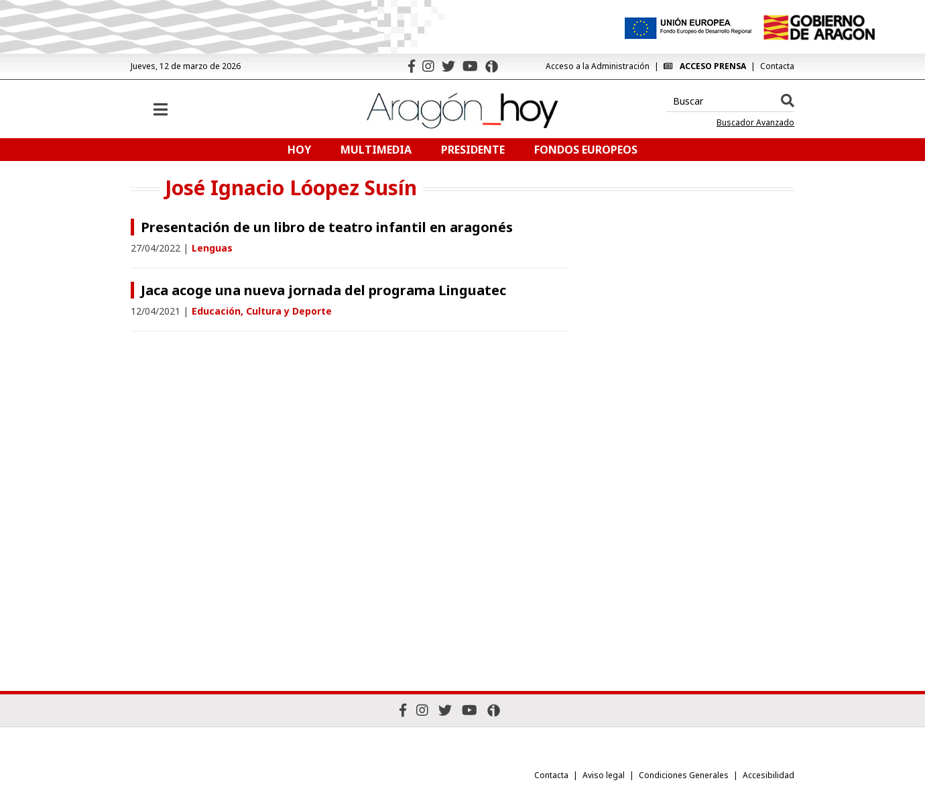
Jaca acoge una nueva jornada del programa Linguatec (323, 290)
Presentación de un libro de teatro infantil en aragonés (327, 227)
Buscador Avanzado (755, 122)
